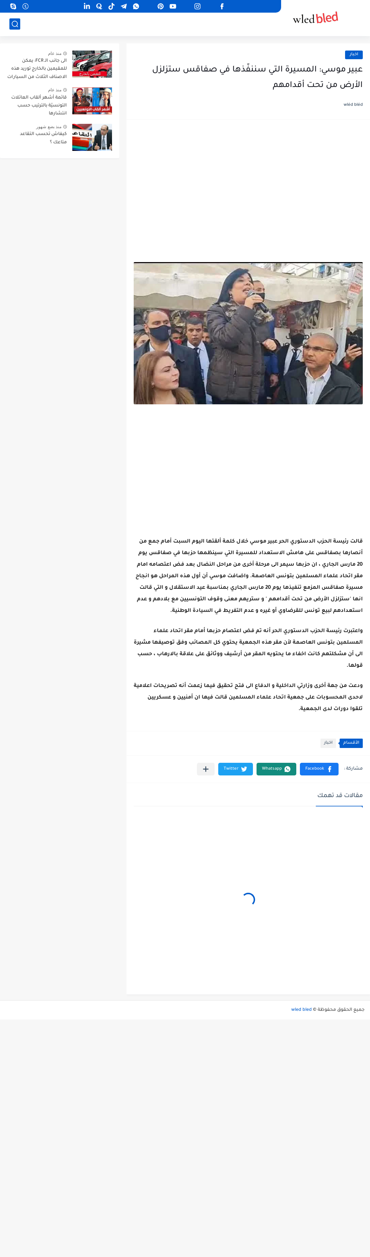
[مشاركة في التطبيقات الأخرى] (206, 769)
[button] (319, 769)
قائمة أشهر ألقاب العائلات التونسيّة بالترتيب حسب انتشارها (39, 106)
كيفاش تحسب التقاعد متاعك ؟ (43, 138)
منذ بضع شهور (48, 126)
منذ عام (54, 53)
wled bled (301, 1010)
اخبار (354, 54)
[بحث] (14, 24)
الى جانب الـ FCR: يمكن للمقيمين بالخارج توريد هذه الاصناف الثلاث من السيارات (37, 69)
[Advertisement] (248, 182)
